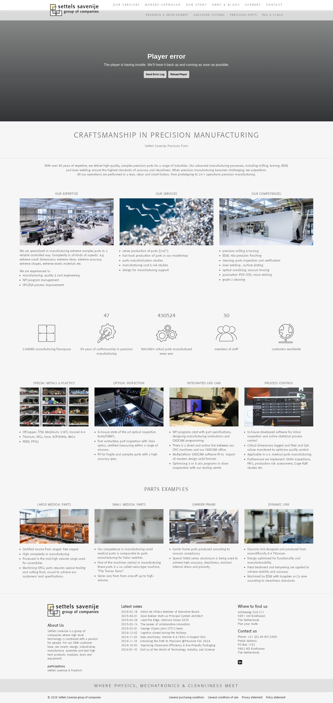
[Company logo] (73, 612)
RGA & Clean (272, 14)
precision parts (243, 14)
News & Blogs (226, 4)
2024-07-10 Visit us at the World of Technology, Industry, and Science (168, 649)
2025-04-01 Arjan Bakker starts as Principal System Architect (162, 616)
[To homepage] (74, 10)
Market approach (163, 4)
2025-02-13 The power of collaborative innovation (155, 624)
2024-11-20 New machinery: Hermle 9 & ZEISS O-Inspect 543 (163, 637)
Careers (253, 4)
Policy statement (275, 697)
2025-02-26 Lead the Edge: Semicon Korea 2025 (155, 620)
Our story (196, 4)
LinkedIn (240, 662)
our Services (126, 4)
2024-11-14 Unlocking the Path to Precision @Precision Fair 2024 (165, 641)
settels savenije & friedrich (65, 670)
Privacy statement (252, 697)
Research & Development (167, 14)
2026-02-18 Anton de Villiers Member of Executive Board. (160, 611)
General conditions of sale (223, 697)
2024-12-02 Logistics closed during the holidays (153, 632)
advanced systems (209, 14)
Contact (274, 4)
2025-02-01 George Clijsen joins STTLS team (152, 628)
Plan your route (248, 623)
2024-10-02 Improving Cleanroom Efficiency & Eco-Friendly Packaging (168, 645)
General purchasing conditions (186, 697)
